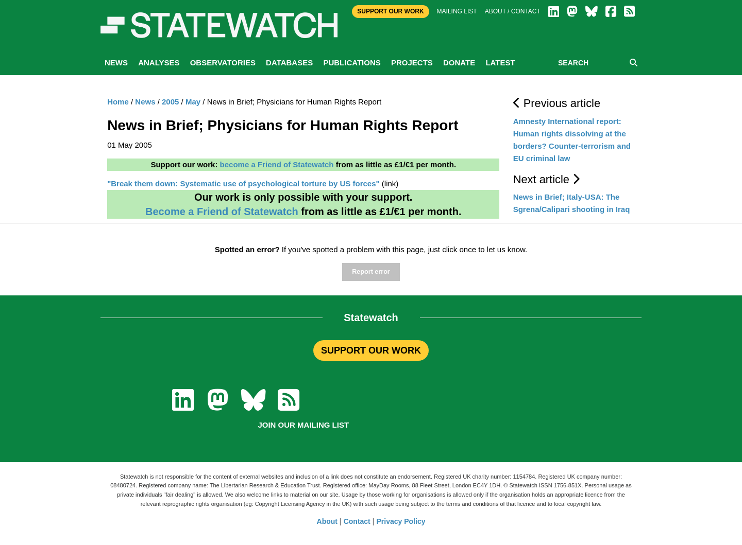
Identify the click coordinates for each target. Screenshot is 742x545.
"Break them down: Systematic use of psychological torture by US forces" (243, 183)
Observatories (223, 62)
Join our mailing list (303, 424)
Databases (289, 62)
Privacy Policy (401, 521)
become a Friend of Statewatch (277, 164)
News (116, 62)
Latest (500, 62)
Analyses (158, 62)
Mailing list (457, 11)
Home (118, 101)
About (327, 521)
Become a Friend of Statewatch (221, 211)
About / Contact (513, 11)
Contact (357, 521)
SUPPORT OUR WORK (371, 350)
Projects (412, 62)
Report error (371, 271)
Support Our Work (390, 11)
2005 (170, 101)
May (192, 101)
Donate (459, 62)
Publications (351, 62)
